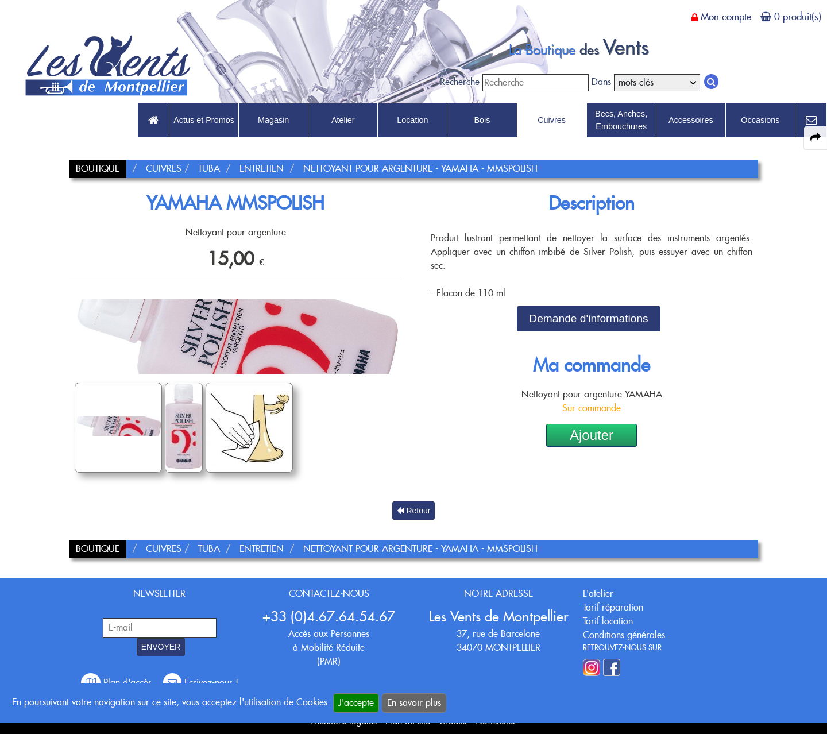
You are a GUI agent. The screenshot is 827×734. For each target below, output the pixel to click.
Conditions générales (624, 635)
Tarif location (608, 621)
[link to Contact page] (810, 121)
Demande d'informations (588, 318)
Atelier (343, 120)
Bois (482, 120)
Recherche (460, 82)
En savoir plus (414, 703)
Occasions (760, 120)
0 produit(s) (797, 16)
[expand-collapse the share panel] (815, 137)
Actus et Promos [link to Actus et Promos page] (203, 120)
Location (412, 120)
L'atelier (598, 594)
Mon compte (726, 16)
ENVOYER (160, 646)
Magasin (273, 120)
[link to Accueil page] (153, 121)
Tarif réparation (613, 607)
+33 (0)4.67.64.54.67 (328, 616)
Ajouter (591, 435)
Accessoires (690, 120)
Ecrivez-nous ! (200, 683)
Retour (414, 510)
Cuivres (552, 120)
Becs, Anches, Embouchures (621, 120)
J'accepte (356, 703)
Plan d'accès (117, 683)
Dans (601, 82)
